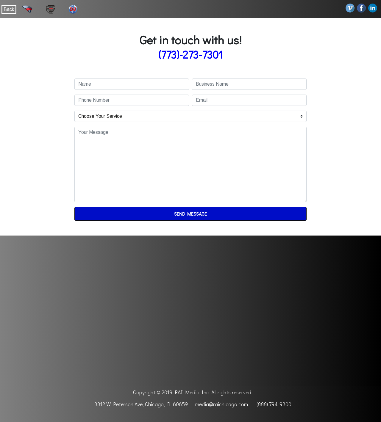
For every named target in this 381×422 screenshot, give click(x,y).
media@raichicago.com (221, 404)
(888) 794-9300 (274, 404)
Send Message (190, 214)
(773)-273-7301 (190, 54)
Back (9, 9)
